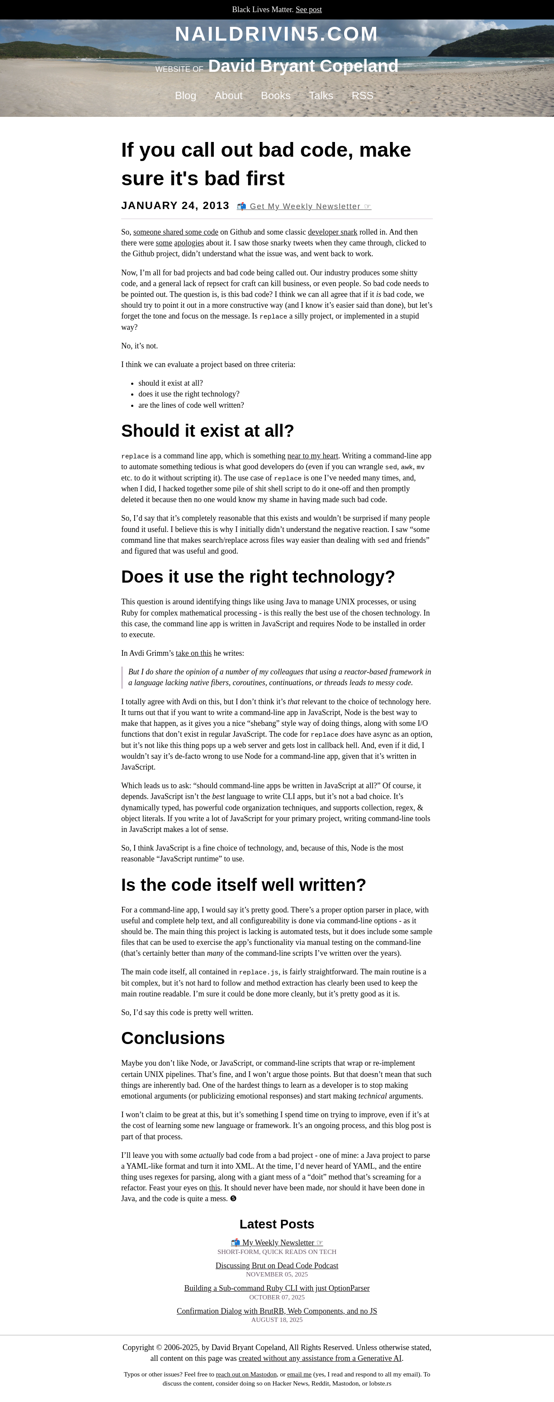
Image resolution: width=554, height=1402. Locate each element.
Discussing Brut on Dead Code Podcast (277, 1265)
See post (309, 9)
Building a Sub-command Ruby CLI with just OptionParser (277, 1288)
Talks (321, 95)
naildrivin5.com (277, 33)
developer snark (332, 232)
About (229, 95)
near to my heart (312, 455)
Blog (185, 95)
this (214, 1187)
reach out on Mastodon (246, 1374)
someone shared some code (175, 232)
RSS (362, 95)
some (164, 243)
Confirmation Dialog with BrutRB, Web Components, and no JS (277, 1311)
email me (299, 1374)
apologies (189, 243)
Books (276, 95)
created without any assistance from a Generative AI (320, 1358)
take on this (194, 653)
